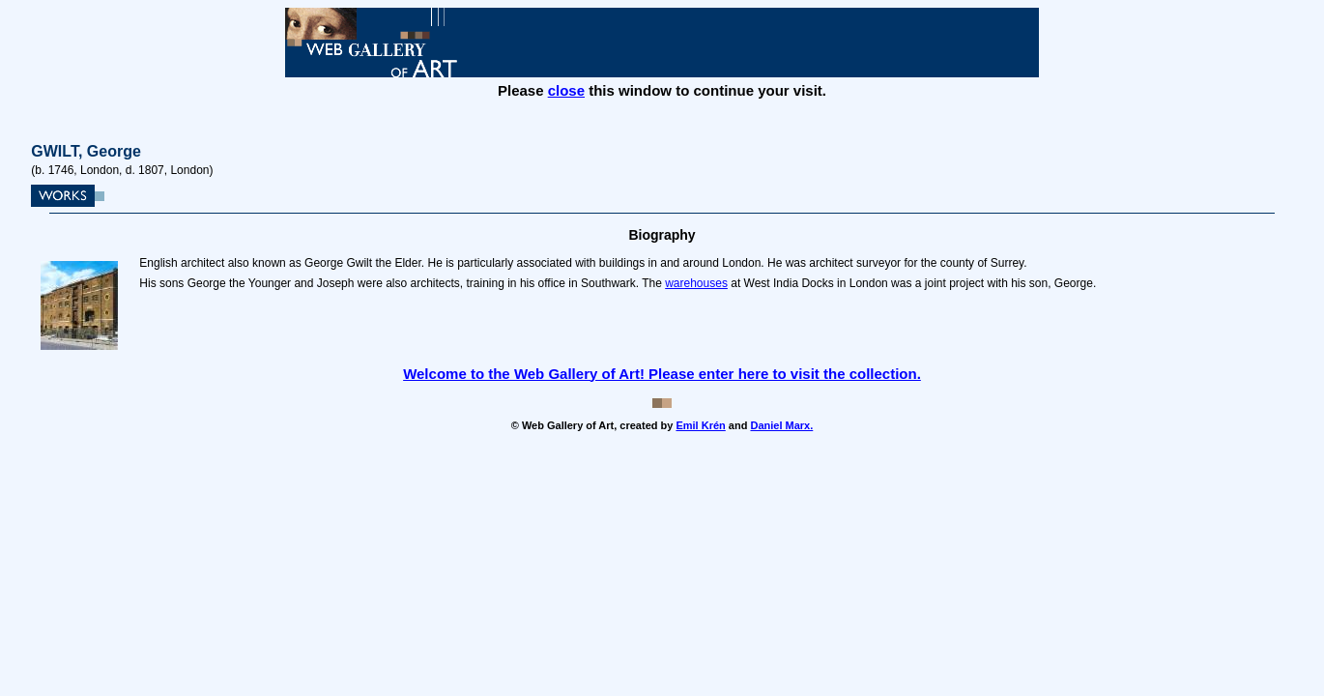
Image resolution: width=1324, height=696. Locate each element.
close (566, 90)
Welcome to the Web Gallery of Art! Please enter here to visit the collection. (662, 373)
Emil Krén (700, 425)
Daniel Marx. (781, 425)
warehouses (696, 283)
